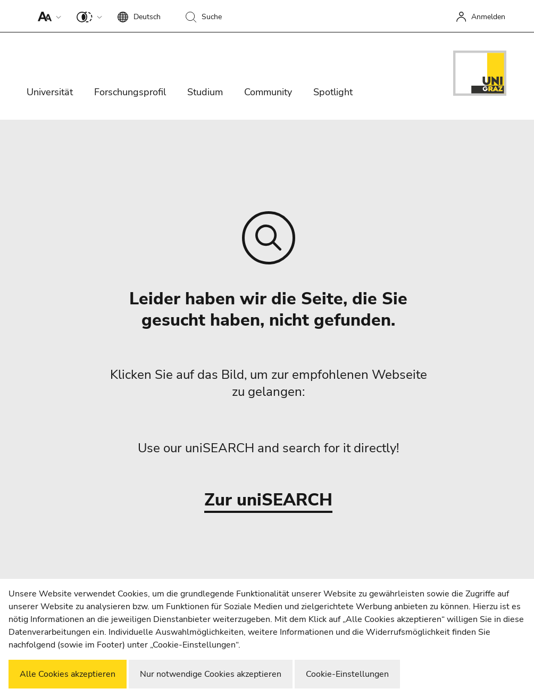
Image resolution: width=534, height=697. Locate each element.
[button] (47, 16)
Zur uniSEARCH (268, 500)
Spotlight (333, 92)
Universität (50, 92)
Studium (205, 92)
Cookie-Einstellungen (347, 674)
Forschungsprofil (130, 92)
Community (268, 92)
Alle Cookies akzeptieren (67, 674)
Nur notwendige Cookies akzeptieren (210, 674)
